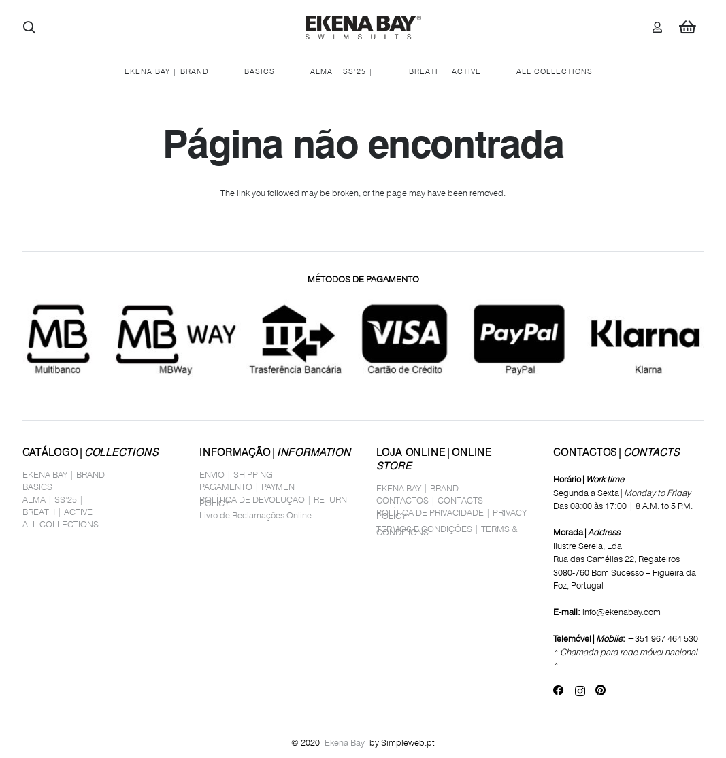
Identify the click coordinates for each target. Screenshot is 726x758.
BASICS (37, 486)
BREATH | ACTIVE (57, 511)
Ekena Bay (345, 742)
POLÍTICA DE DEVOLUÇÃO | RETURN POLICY (273, 501)
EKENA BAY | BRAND (63, 474)
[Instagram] (580, 691)
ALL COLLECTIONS (60, 523)
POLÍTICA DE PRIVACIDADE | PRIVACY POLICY (451, 514)
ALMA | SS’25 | (53, 499)
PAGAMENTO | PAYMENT (249, 486)
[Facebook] (558, 690)
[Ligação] (657, 26)
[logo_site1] (363, 27)
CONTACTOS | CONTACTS (429, 500)
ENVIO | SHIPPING (236, 474)
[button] (30, 27)
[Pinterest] (600, 690)
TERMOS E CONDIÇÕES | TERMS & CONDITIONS (447, 530)
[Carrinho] (687, 27)
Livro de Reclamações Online (255, 515)
